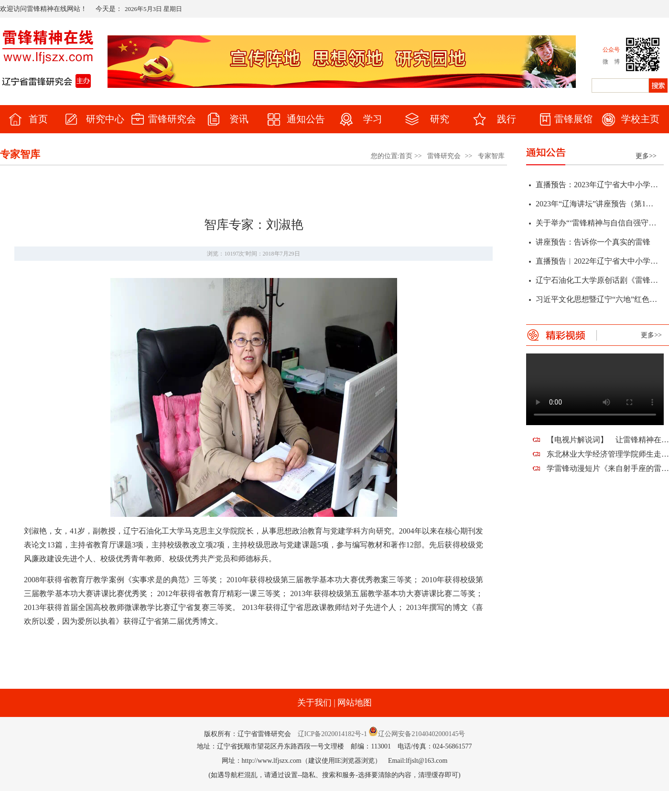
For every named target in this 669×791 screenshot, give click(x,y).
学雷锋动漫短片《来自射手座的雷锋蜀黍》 (608, 468)
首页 (405, 156)
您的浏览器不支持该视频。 (595, 389)
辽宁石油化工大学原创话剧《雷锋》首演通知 (597, 282)
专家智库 (491, 156)
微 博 (611, 61)
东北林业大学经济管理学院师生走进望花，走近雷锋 (608, 454)
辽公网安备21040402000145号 (416, 734)
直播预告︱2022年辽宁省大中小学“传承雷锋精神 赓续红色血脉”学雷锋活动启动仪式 (597, 262)
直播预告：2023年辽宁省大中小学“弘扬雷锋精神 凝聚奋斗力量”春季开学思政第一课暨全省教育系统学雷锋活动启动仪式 (597, 186)
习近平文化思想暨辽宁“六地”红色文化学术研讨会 (597, 301)
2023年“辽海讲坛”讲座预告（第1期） (597, 205)
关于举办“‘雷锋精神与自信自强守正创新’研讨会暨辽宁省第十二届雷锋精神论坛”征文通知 (597, 224)
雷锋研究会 (444, 156)
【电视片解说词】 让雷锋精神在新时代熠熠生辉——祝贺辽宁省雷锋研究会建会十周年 (608, 440)
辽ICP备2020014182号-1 (332, 734)
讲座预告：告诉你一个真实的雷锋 (593, 243)
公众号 (611, 49)
